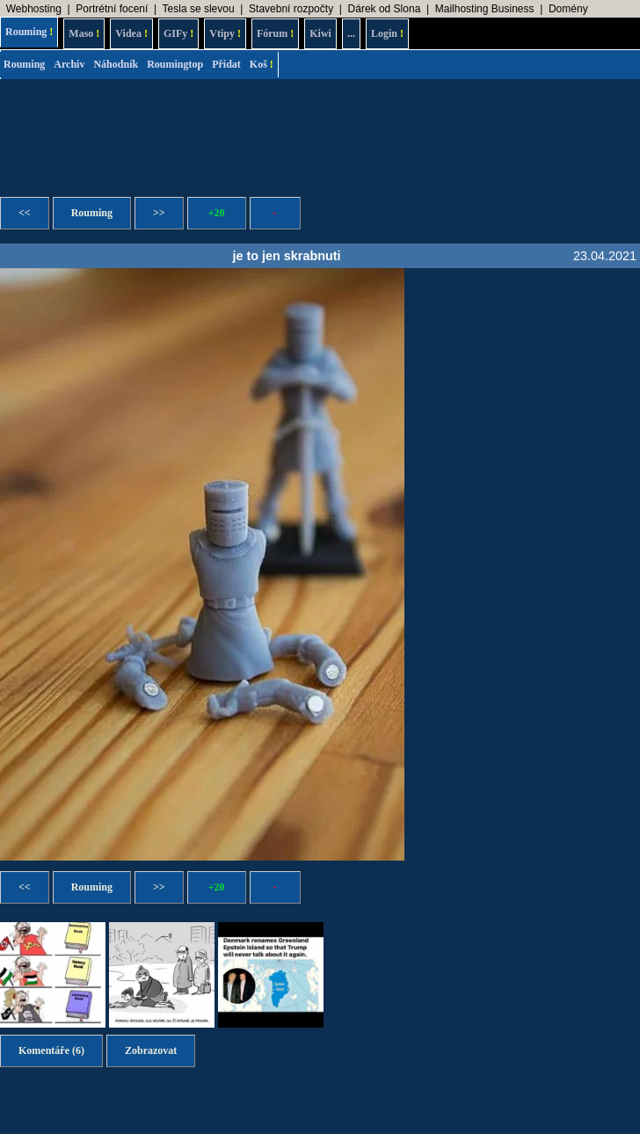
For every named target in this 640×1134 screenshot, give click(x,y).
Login (387, 33)
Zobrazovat (151, 1050)
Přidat (226, 64)
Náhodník (115, 64)
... (351, 33)
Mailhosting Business (485, 9)
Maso (84, 33)
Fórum (275, 33)
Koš (261, 64)
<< (24, 213)
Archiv (69, 64)
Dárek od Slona (384, 9)
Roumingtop (175, 64)
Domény (568, 9)
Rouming (29, 31)
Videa (131, 33)
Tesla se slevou (199, 9)
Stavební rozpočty (291, 9)
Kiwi (320, 33)
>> (159, 213)
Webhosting (34, 9)
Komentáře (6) (51, 1050)
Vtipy (225, 33)
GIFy (178, 33)
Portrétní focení (112, 9)
